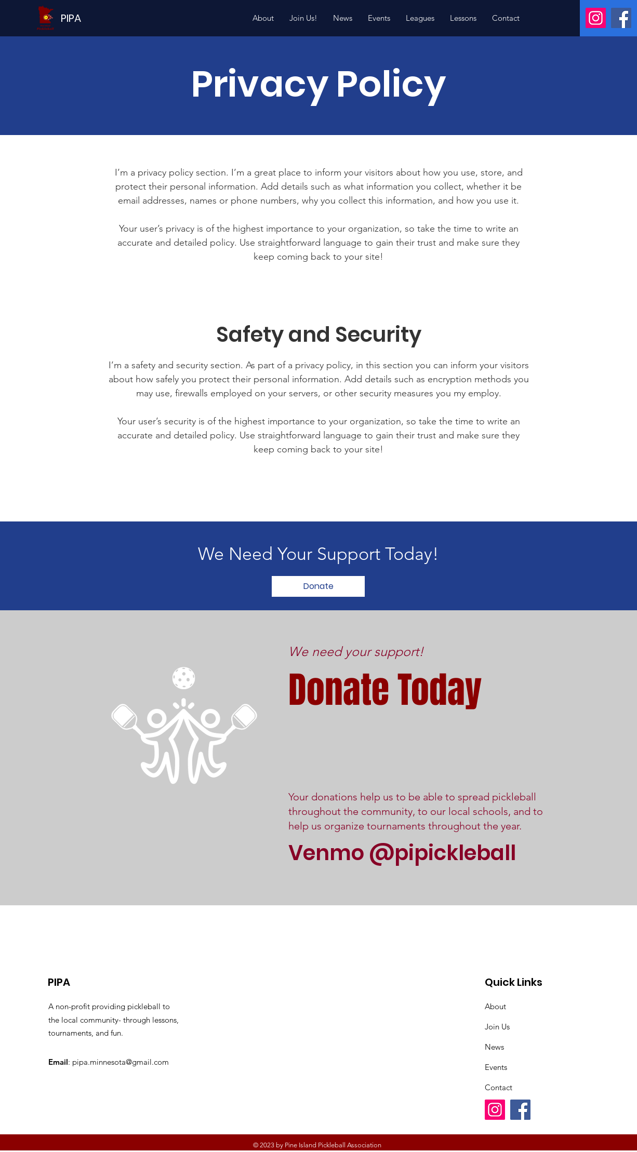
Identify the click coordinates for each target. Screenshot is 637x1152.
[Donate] (318, 586)
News (494, 1047)
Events (496, 1067)
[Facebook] (621, 18)
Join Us (497, 1027)
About (495, 1006)
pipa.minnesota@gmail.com (120, 1062)
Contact (498, 1087)
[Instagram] (596, 18)
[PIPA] (71, 17)
